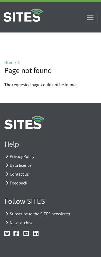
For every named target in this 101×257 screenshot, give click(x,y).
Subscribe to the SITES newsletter (40, 214)
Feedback (18, 183)
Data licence (21, 165)
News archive (21, 223)
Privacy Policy (22, 156)
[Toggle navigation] (90, 17)
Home (10, 63)
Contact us (19, 174)
